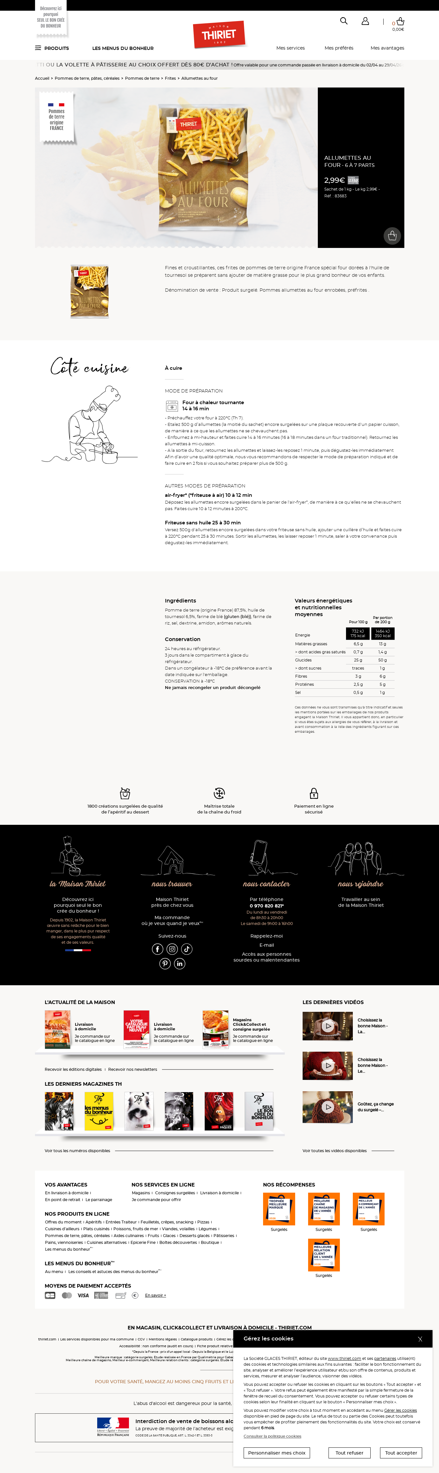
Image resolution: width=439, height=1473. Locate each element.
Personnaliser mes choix (277, 1453)
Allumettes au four (199, 78)
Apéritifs (94, 1222)
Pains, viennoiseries (64, 1242)
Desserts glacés (194, 1235)
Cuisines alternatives (107, 1242)
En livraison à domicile (66, 1192)
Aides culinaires (129, 1235)
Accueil (42, 78)
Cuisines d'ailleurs (62, 1228)
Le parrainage (99, 1199)
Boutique (210, 1242)
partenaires (385, 1358)
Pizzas (203, 1222)
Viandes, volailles (178, 1228)
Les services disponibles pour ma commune (97, 1339)
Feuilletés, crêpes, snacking (167, 1222)
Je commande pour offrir (156, 1199)
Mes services (290, 48)
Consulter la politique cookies (272, 1436)
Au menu (54, 1271)
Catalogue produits (197, 1339)
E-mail (267, 945)
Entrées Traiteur (121, 1222)
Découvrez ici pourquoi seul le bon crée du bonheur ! (78, 905)
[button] (365, 22)
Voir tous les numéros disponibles (77, 1151)
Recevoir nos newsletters (132, 1069)
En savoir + (155, 1295)
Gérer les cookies (400, 1410)
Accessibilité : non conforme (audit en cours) (156, 1346)
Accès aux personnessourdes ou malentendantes (267, 957)
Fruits (153, 1235)
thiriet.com (47, 1339)
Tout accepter (401, 1453)
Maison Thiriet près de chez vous (172, 902)
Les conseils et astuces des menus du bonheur (114, 1271)
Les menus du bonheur (123, 48)
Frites (170, 78)
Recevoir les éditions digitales (73, 1069)
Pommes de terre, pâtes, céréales (87, 78)
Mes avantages (387, 48)
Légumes (208, 1228)
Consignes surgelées (175, 1192)
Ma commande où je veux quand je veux (172, 920)
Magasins (141, 1192)
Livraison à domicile (219, 1192)
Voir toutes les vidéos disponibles (335, 1151)
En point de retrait (62, 1199)
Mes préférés (339, 48)
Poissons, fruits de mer (135, 1228)
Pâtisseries (224, 1235)
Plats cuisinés (96, 1228)
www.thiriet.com (344, 1358)
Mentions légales (163, 1339)
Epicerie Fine (143, 1242)
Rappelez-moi (266, 936)
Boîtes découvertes (178, 1242)
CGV (141, 1339)
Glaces (169, 1235)
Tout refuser (350, 1453)
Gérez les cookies (230, 1339)
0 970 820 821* (267, 906)
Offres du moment (63, 1222)
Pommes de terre (142, 78)
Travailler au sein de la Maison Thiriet (361, 902)
